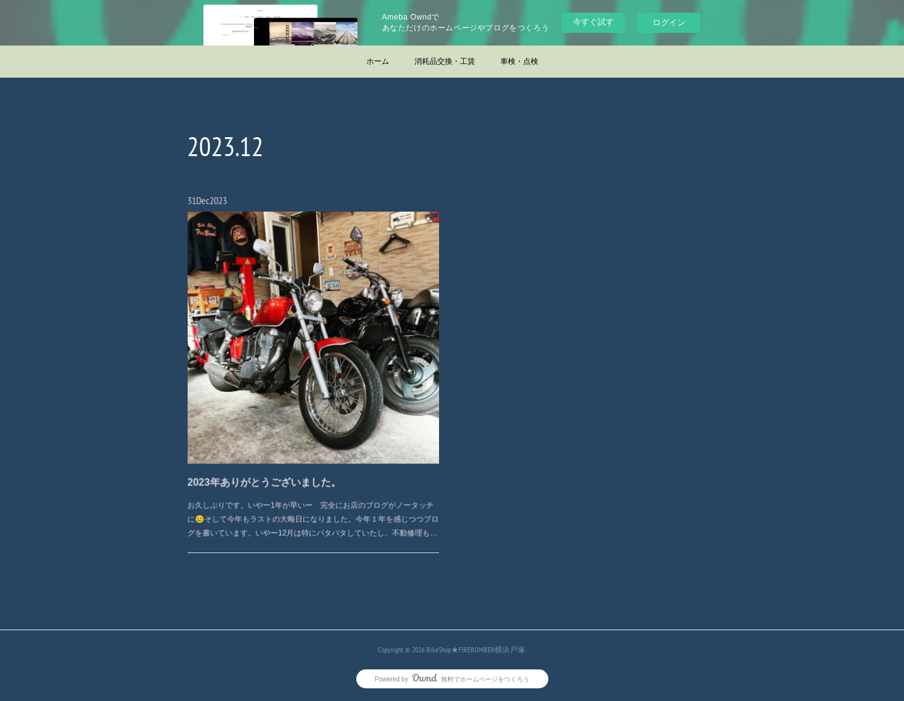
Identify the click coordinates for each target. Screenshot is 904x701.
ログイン (669, 22)
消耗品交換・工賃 (444, 61)
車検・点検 (519, 61)
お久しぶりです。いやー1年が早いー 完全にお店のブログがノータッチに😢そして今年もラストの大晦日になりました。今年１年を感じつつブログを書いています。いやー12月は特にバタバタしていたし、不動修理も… (312, 501)
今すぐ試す (593, 22)
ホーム (377, 61)
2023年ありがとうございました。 (269, 468)
